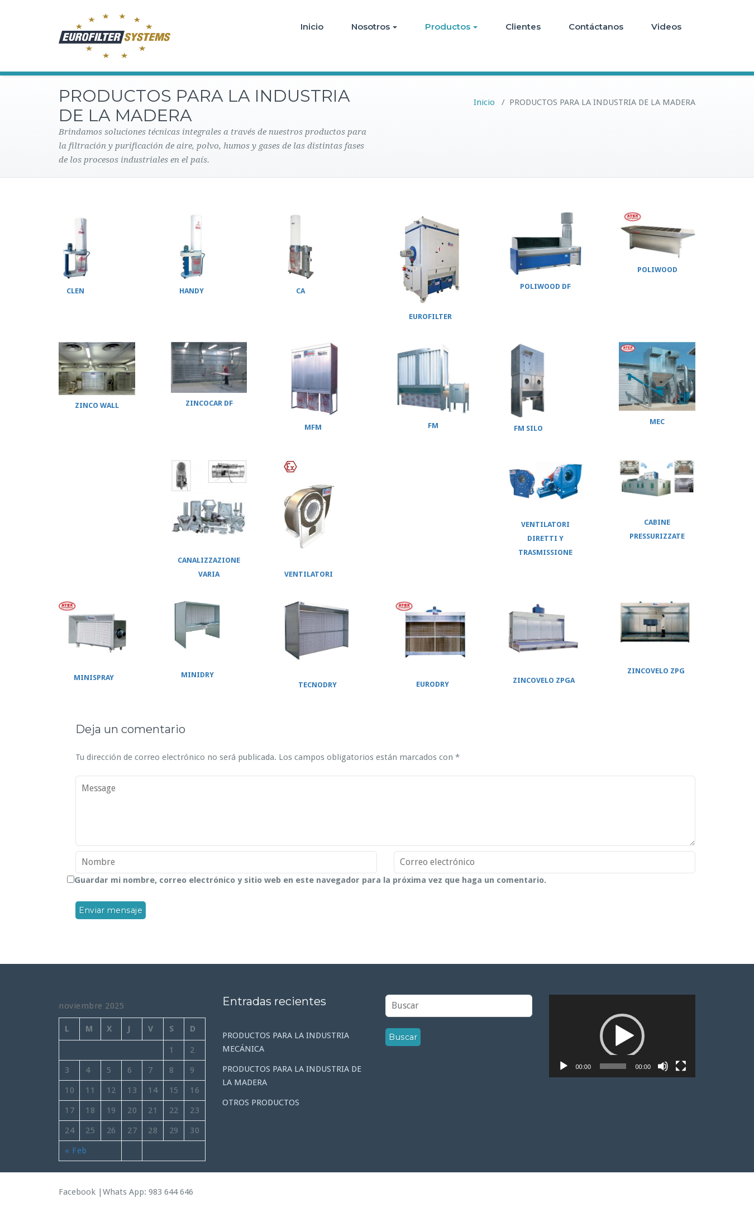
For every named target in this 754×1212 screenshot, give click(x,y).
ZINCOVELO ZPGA (544, 680)
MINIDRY (197, 675)
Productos (451, 26)
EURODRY (432, 684)
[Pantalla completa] (680, 1066)
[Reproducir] (563, 1066)
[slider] (613, 1066)
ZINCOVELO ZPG (656, 671)
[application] (622, 1036)
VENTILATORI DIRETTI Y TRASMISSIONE (545, 538)
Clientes (523, 26)
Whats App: (126, 1192)
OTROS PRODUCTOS (260, 1102)
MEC (657, 421)
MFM (313, 427)
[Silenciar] (663, 1066)
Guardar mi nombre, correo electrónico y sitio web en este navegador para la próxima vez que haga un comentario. (310, 880)
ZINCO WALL (97, 405)
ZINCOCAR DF (209, 403)
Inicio (311, 26)
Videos (666, 26)
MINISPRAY (94, 677)
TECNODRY (317, 685)
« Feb (76, 1151)
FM (433, 425)
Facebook (77, 1192)
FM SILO (528, 428)
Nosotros (374, 26)
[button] (622, 1036)
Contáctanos (596, 26)
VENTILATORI (308, 574)
